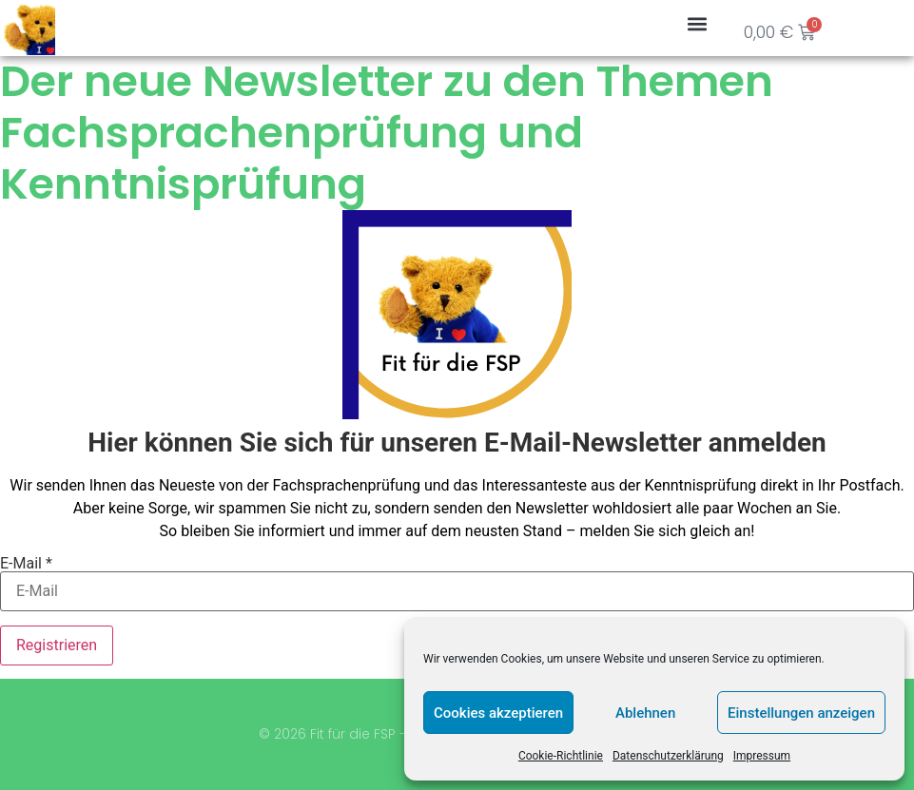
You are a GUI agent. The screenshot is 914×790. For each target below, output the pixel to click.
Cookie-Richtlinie (560, 755)
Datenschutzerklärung (668, 755)
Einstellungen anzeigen (801, 713)
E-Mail (26, 563)
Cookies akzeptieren (498, 713)
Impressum (761, 755)
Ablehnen (645, 713)
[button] (696, 23)
